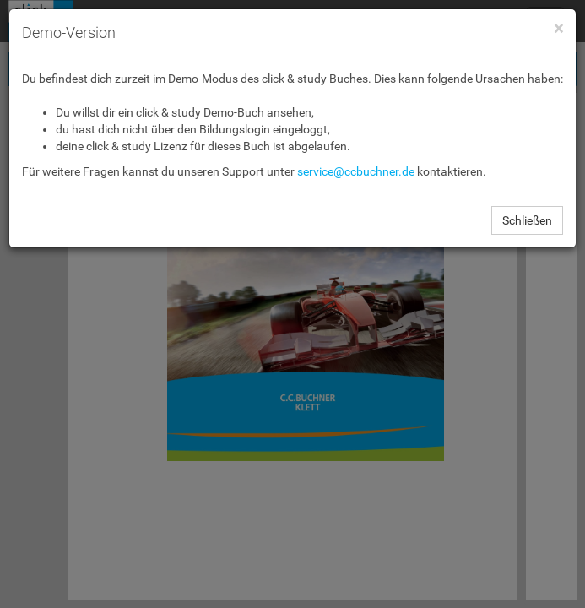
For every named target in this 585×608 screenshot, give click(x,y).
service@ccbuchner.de (355, 171)
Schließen (527, 220)
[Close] (558, 29)
